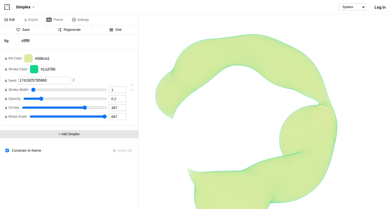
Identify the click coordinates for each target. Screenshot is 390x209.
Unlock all (122, 150)
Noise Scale (17, 116)
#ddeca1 (37, 58)
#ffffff (20, 41)
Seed (12, 80)
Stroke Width (18, 89)
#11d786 (43, 69)
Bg (6, 40)
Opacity (14, 98)
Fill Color (15, 58)
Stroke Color (18, 69)
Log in (380, 7)
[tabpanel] (69, 109)
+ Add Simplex (69, 134)
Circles (13, 107)
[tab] (9, 19)
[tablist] (69, 19)
